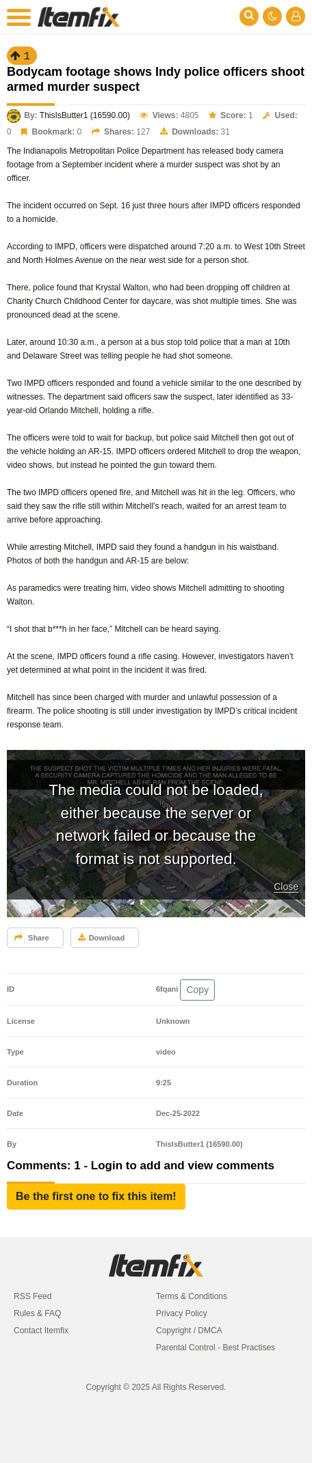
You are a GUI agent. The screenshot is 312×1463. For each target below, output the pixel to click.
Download (101, 938)
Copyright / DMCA (189, 1330)
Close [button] (286, 886)
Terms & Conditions (191, 1296)
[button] (96, 1197)
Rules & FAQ (37, 1313)
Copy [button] (197, 989)
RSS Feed (32, 1296)
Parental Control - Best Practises (215, 1347)
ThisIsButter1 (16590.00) (85, 115)
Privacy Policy (181, 1313)
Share (31, 938)
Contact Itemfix (41, 1330)
